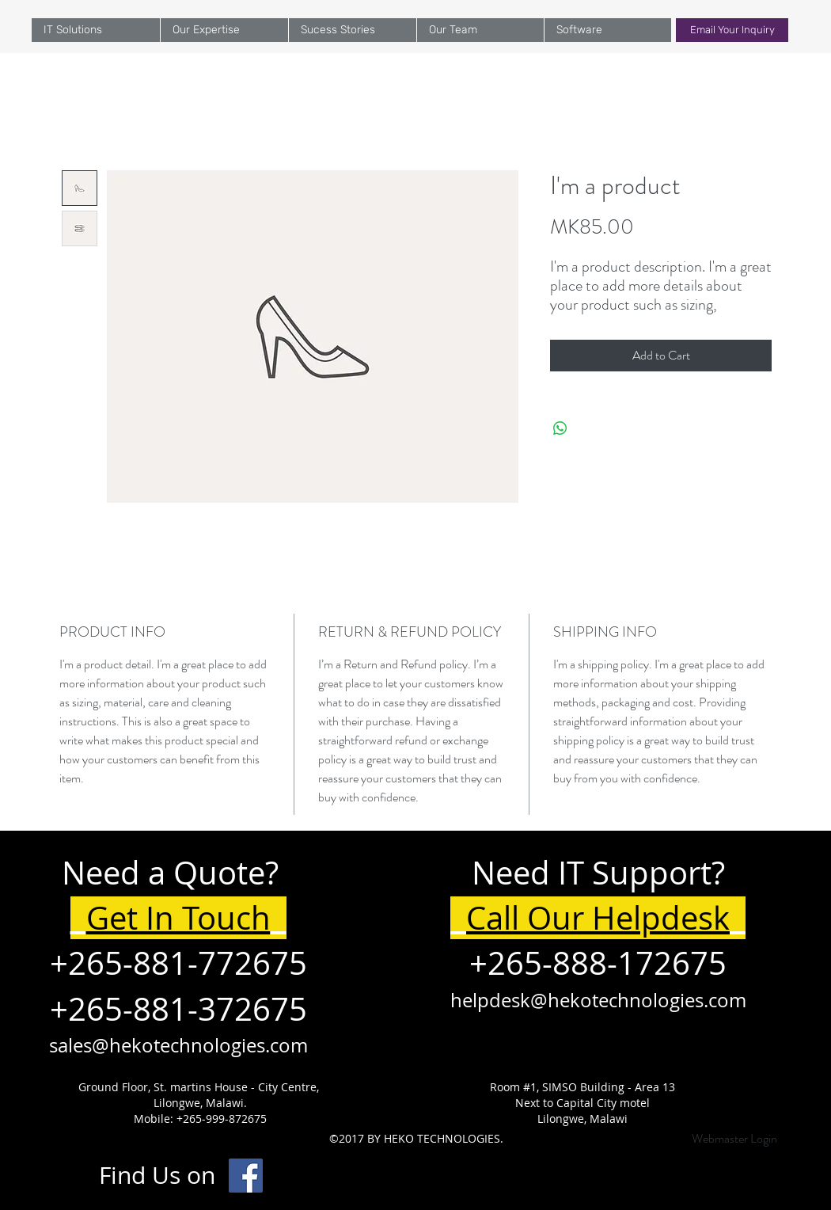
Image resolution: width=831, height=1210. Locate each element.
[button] (224, 30)
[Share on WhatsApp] (560, 428)
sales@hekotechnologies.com (178, 1045)
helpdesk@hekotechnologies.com (598, 1000)
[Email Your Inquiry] (732, 30)
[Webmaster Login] (734, 1139)
